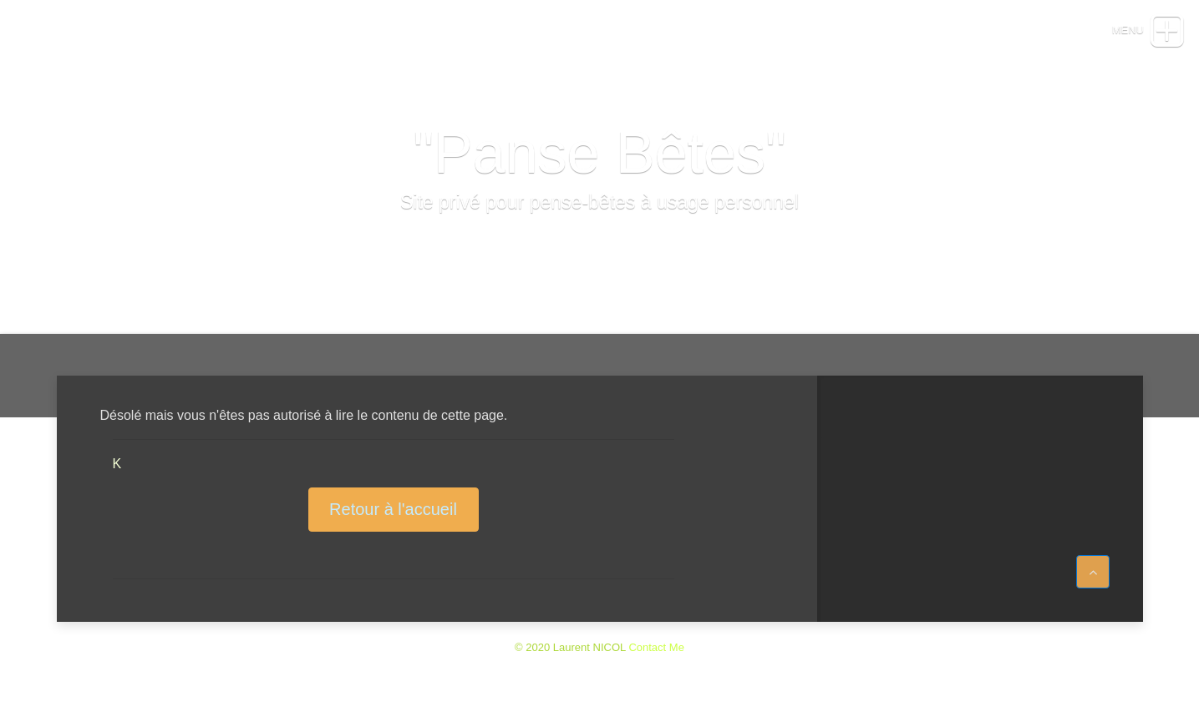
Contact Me (655, 647)
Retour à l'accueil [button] (393, 509)
